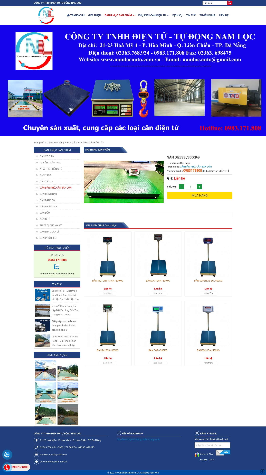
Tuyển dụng (207, 15)
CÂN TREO (45, 175)
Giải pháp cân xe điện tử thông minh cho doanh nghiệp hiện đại (64, 325)
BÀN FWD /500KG (157, 350)
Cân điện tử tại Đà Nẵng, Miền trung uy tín (138, 439)
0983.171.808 (57, 260)
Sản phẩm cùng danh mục (101, 225)
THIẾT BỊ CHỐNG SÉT (51, 225)
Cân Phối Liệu (48, 238)
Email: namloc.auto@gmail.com (57, 273)
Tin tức (191, 15)
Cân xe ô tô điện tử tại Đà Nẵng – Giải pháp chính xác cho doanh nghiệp (65, 340)
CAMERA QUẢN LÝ (49, 231)
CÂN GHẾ (45, 219)
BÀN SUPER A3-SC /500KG (208, 280)
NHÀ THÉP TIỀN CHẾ (51, 168)
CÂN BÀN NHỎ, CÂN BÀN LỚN (88, 142)
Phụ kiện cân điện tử (153, 15)
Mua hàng (200, 195)
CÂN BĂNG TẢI (47, 200)
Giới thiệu (94, 15)
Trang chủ (75, 15)
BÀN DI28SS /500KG (108, 350)
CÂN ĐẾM (45, 212)
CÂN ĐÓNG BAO (48, 194)
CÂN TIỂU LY (46, 181)
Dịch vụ (177, 15)
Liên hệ (224, 15)
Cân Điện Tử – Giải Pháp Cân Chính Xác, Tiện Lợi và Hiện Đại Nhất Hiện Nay (65, 295)
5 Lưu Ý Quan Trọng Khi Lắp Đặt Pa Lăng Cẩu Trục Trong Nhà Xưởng (65, 310)
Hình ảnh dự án (57, 355)
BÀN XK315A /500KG (208, 350)
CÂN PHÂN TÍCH (48, 206)
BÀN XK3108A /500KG (158, 280)
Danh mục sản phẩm (120, 15)
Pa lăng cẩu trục (50, 162)
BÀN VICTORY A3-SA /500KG (107, 280)
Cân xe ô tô (47, 156)
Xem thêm (107, 293)
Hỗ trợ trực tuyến (57, 247)
